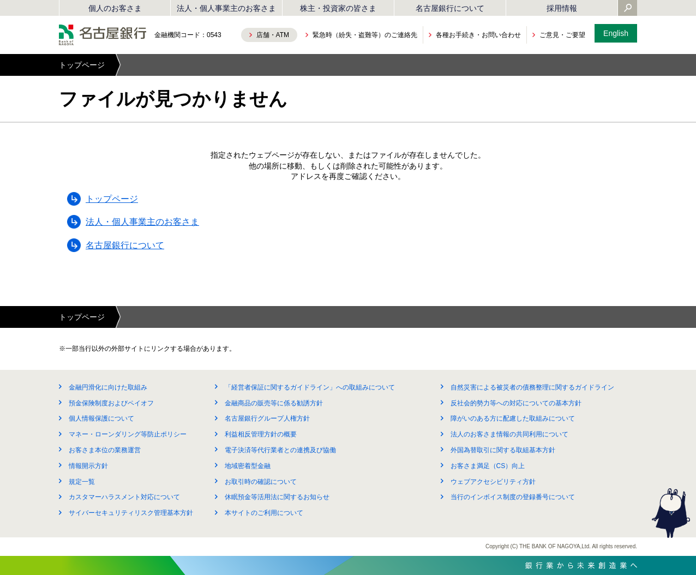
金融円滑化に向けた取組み (108, 387)
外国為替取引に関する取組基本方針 (503, 450)
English (615, 33)
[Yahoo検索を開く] (628, 9)
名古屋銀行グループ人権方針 (267, 418)
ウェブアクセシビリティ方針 (493, 482)
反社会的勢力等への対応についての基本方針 (516, 403)
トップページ (82, 65)
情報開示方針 (88, 466)
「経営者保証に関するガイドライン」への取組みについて (310, 387)
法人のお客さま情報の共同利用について (509, 434)
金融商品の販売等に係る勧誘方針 (274, 403)
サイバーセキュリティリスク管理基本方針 (131, 513)
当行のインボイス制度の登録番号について (513, 497)
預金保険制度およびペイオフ (111, 403)
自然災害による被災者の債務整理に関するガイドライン (532, 387)
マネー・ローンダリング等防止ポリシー (128, 434)
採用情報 (562, 8)
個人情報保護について (101, 418)
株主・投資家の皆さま (338, 8)
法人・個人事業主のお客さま (226, 8)
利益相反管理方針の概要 (261, 434)
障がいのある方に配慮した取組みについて (513, 418)
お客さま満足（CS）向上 (488, 466)
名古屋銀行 (102, 35)
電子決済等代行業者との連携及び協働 (280, 450)
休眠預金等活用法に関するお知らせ (277, 497)
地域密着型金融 (248, 466)
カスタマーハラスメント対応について (124, 497)
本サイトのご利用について (264, 513)
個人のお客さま (115, 8)
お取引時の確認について (261, 482)
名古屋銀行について (450, 8)
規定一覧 (82, 482)
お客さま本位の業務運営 (105, 450)
